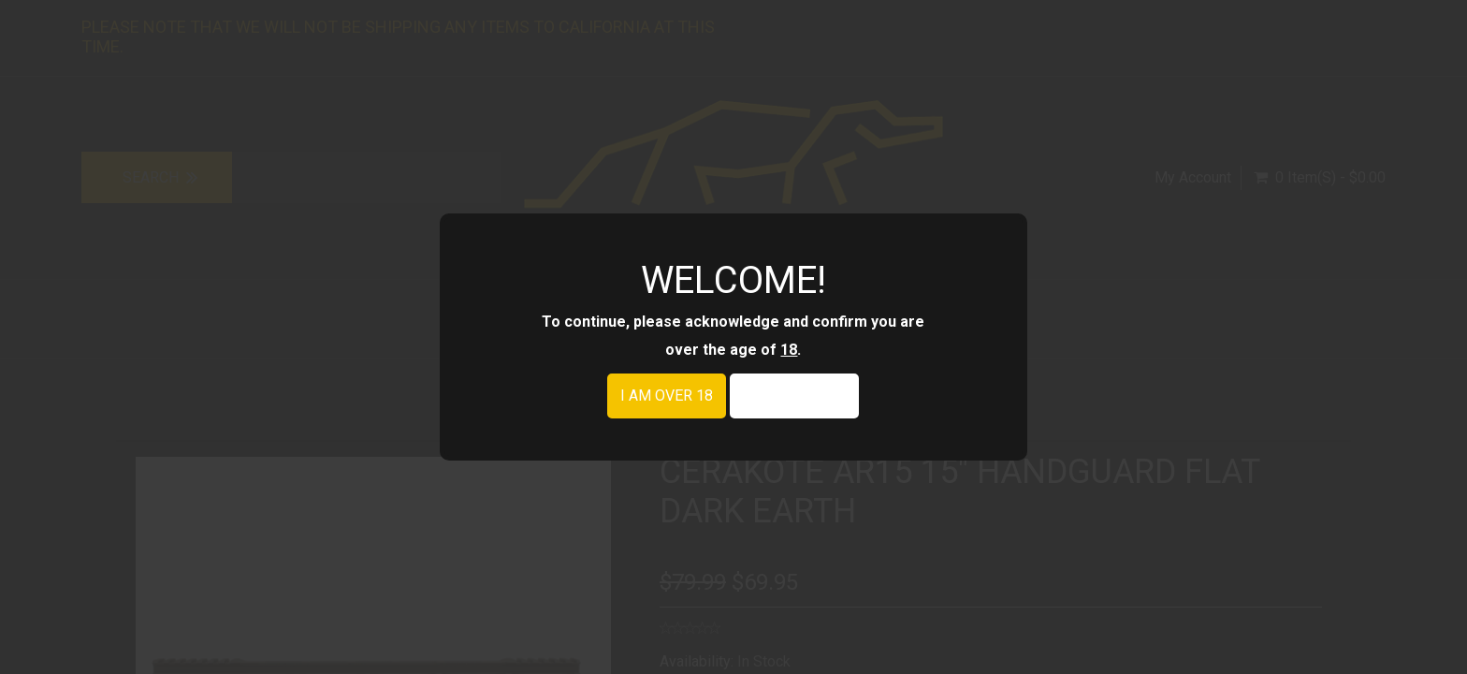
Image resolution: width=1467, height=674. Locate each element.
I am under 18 (794, 395)
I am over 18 (666, 395)
